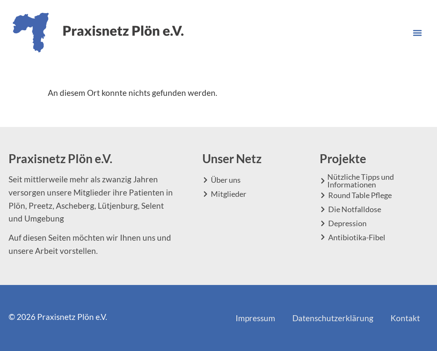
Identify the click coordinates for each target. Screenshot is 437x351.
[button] (417, 33)
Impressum (255, 318)
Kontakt (405, 318)
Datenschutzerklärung (332, 318)
